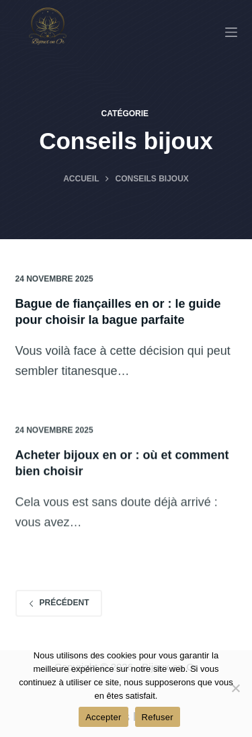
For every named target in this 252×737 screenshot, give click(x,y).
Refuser (157, 717)
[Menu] (231, 32)
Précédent (58, 602)
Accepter (103, 717)
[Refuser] (235, 688)
